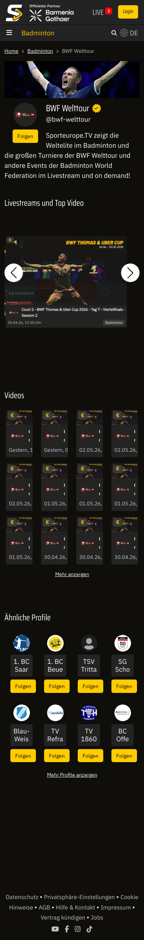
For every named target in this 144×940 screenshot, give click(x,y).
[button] (13, 273)
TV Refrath (55, 735)
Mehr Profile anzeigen (72, 774)
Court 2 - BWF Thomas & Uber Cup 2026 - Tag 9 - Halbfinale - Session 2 (99, 436)
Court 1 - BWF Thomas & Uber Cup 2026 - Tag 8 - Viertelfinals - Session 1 (29, 543)
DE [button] (129, 33)
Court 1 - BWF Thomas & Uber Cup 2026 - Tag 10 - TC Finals (29, 436)
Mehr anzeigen (72, 574)
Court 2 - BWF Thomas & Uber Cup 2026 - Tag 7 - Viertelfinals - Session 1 (134, 543)
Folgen (25, 136)
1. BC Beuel (55, 666)
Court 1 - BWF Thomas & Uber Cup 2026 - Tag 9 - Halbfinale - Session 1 (29, 490)
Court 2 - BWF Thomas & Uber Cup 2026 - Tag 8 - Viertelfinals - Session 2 (64, 490)
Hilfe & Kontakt (76, 907)
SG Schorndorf (122, 666)
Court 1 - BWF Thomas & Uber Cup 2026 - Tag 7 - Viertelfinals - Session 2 (99, 543)
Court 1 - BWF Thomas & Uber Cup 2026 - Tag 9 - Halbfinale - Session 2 (134, 436)
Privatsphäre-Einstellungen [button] (80, 897)
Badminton (37, 33)
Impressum (116, 907)
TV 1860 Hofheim (89, 735)
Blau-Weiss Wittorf (21, 735)
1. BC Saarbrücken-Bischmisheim (22, 666)
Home (11, 51)
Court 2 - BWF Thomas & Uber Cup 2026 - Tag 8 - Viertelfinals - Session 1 (134, 490)
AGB (44, 907)
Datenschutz (23, 897)
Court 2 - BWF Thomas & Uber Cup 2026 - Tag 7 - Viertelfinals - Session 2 (73, 312)
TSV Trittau (89, 666)
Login (128, 11)
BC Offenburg (122, 735)
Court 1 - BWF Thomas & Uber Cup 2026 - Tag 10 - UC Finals (64, 436)
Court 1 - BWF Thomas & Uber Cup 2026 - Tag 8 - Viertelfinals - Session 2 (99, 490)
